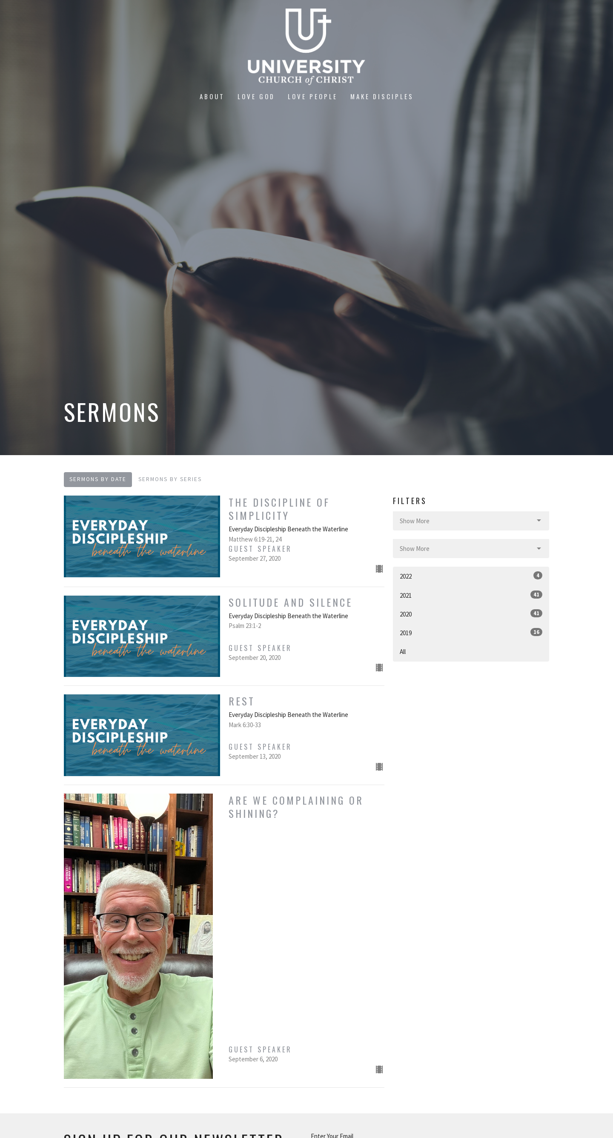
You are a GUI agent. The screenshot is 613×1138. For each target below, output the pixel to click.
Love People (313, 96)
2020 (471, 613)
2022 (471, 575)
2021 (471, 594)
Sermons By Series (170, 479)
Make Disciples (382, 96)
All (403, 652)
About (212, 96)
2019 (471, 632)
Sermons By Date (97, 479)
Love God (256, 96)
